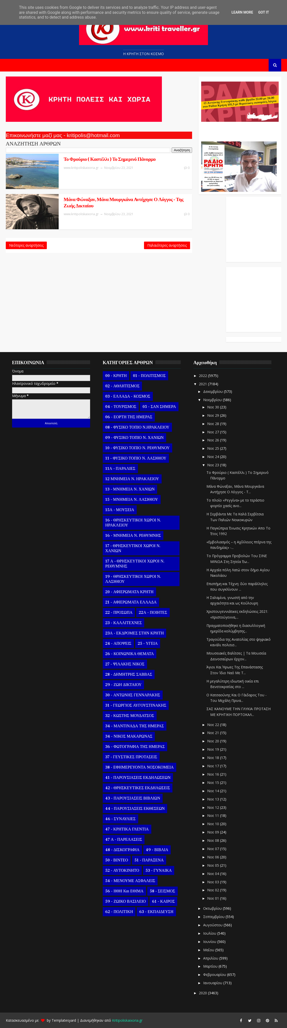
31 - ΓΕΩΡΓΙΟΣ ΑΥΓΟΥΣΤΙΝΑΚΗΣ (135, 705)
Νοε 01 (213, 898)
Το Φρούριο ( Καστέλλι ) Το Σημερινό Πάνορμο (111, 159)
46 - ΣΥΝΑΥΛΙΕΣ (120, 818)
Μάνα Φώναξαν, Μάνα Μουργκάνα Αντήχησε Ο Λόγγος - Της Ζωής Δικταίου (125, 202)
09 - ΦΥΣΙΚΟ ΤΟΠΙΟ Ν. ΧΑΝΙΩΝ (134, 437)
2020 (203, 993)
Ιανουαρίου (213, 982)
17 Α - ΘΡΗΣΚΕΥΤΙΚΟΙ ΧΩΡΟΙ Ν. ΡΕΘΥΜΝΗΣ (134, 564)
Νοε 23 (213, 465)
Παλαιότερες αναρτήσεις (167, 245)
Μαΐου (209, 949)
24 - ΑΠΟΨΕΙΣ (118, 643)
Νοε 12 (213, 807)
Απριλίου (211, 958)
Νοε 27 (213, 432)
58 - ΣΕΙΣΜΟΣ (162, 891)
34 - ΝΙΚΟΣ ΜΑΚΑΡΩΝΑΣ (128, 736)
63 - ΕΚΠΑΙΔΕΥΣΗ (156, 911)
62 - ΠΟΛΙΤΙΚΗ (119, 911)
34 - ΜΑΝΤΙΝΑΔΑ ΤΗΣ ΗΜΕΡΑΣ (134, 726)
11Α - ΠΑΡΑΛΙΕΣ (120, 468)
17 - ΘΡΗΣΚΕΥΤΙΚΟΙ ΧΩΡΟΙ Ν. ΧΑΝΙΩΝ (132, 548)
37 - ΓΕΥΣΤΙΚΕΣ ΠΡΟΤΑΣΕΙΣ (131, 756)
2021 (203, 384)
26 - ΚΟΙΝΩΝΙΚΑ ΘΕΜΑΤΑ (129, 653)
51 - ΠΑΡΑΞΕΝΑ (149, 860)
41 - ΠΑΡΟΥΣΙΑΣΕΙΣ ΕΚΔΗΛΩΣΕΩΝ (137, 777)
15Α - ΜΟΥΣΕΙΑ (119, 509)
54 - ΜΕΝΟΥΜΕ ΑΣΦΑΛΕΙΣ (130, 880)
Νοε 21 (213, 732)
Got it (263, 12)
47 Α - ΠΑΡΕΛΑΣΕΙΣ (123, 839)
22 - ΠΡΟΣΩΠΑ (118, 612)
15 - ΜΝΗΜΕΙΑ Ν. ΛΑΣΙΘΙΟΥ (131, 499)
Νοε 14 (213, 790)
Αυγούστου (213, 925)
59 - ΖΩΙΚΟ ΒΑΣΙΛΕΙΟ (125, 901)
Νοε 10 (213, 823)
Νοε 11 (213, 815)
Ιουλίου (210, 933)
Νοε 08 (213, 840)
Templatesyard (64, 1020)
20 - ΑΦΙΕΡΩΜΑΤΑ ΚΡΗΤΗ (129, 591)
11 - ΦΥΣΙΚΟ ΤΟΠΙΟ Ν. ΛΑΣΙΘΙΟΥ (135, 458)
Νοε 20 (213, 741)
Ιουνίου (210, 941)
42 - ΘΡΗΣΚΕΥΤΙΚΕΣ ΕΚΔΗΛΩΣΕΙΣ (137, 787)
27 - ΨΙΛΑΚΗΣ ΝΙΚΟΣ (125, 664)
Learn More (242, 12)
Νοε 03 (213, 882)
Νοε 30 (213, 407)
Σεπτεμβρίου (214, 916)
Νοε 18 (213, 757)
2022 (203, 375)
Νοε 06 (213, 857)
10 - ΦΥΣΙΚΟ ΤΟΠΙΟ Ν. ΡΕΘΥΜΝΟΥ (137, 447)
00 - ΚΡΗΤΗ (116, 375)
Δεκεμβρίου (213, 391)
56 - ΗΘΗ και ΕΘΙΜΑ (124, 891)
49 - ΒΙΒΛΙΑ (157, 849)
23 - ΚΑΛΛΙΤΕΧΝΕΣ (123, 622)
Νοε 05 (213, 865)
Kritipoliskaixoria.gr (127, 1020)
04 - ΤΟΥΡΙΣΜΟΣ (120, 406)
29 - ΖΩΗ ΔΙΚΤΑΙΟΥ (123, 684)
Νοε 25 (213, 448)
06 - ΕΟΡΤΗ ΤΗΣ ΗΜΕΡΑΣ (128, 417)
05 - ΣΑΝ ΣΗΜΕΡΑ (159, 406)
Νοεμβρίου (213, 399)
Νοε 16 (213, 774)
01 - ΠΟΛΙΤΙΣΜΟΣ (149, 375)
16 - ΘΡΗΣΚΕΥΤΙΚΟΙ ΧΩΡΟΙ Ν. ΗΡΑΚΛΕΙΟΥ (133, 523)
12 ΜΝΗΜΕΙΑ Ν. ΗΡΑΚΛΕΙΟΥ (132, 478)
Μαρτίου (211, 966)
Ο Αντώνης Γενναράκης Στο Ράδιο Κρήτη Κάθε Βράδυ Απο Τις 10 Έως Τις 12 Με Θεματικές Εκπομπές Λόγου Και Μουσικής (239, 129)
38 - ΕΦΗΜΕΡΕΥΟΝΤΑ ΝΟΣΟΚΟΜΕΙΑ (139, 767)
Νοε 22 (213, 724)
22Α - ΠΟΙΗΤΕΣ (153, 612)
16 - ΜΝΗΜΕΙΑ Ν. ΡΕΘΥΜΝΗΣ (133, 535)
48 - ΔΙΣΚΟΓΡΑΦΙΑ (122, 849)
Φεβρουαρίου (215, 974)
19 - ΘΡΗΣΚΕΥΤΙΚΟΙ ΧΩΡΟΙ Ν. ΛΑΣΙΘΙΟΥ (133, 579)
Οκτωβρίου (213, 908)
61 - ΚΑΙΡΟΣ (163, 901)
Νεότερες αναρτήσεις (26, 245)
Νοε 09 (213, 832)
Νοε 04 (213, 873)
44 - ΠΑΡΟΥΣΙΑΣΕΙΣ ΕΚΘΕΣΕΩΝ (135, 808)
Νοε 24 (213, 456)
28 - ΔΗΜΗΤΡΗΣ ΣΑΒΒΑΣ (128, 674)
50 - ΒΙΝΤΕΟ (116, 860)
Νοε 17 (213, 766)
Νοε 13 (213, 799)
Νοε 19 (213, 749)
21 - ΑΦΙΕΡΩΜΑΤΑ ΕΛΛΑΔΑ (131, 602)
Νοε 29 (213, 415)
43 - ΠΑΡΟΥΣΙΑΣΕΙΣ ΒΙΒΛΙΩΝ (132, 798)
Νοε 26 (213, 440)
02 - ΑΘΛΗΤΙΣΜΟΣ (122, 386)
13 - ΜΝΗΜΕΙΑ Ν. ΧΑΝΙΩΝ (130, 489)
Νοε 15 (213, 782)
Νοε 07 (213, 848)
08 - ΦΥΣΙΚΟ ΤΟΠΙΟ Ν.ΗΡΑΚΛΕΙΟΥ (137, 427)
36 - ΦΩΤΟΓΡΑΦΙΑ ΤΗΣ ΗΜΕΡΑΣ (135, 746)
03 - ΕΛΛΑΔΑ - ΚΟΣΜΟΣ (127, 396)
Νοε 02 (213, 890)
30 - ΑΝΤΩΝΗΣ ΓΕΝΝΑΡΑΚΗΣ (132, 695)
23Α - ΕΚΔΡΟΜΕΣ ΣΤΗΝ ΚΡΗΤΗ (134, 633)
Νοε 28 (213, 423)
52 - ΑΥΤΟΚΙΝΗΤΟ (122, 870)
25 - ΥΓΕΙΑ (148, 643)
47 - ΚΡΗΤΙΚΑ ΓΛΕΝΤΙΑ (127, 829)
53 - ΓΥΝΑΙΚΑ (159, 870)
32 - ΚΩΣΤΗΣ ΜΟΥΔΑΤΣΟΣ (129, 715)
